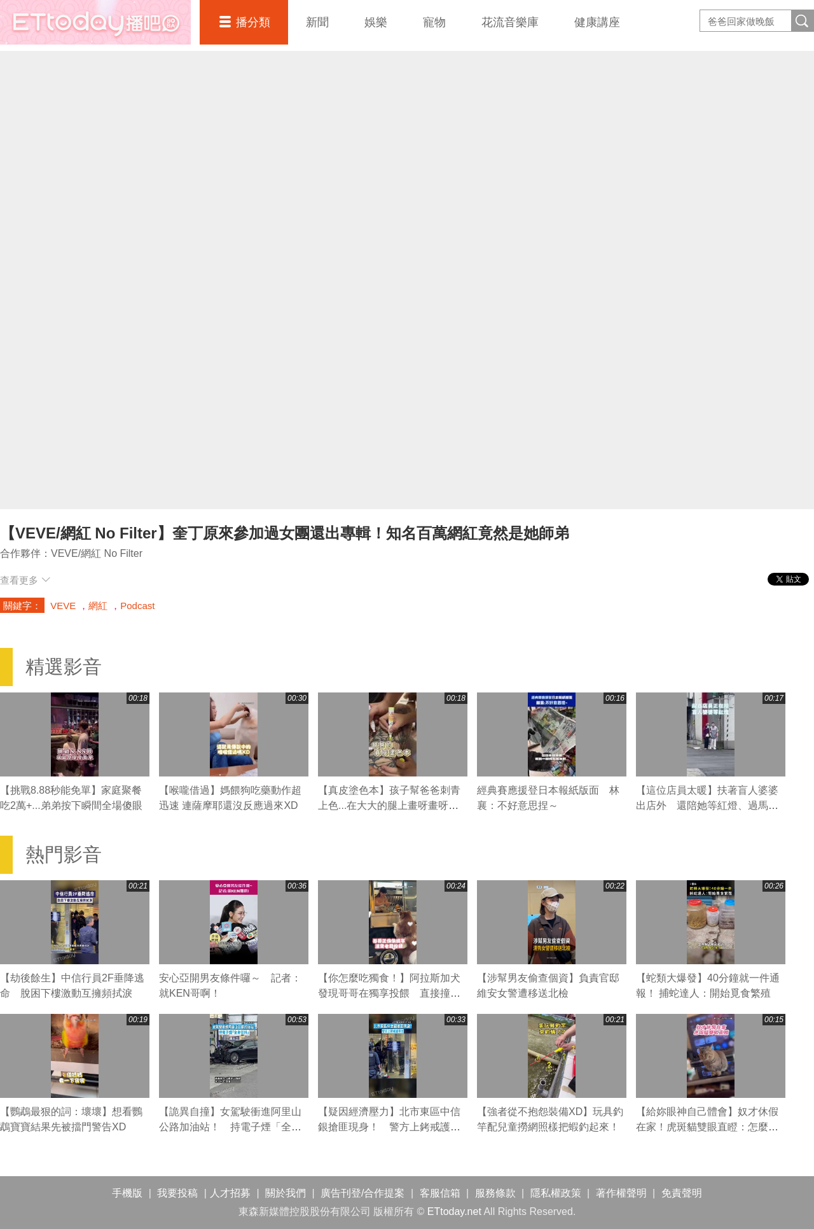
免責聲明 (681, 1193)
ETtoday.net (454, 1211)
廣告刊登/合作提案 (362, 1193)
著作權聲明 (621, 1193)
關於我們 (285, 1193)
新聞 (317, 22)
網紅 (97, 605)
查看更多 (25, 580)
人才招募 (230, 1193)
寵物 (434, 22)
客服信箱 (440, 1193)
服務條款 (495, 1193)
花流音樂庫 (510, 22)
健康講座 (597, 22)
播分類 (253, 22)
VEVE (63, 605)
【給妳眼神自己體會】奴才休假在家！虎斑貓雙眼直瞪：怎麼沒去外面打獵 (707, 1127)
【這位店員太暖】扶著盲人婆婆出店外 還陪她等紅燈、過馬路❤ (707, 805)
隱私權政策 (555, 1193)
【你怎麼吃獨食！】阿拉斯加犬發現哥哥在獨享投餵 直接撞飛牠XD (389, 993)
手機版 (127, 1193)
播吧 (95, 22)
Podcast (137, 605)
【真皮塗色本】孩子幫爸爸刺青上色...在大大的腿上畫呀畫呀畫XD (389, 805)
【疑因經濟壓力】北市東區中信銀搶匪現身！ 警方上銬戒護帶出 (389, 1127)
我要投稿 (177, 1193)
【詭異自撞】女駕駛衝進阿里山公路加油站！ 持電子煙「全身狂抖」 (230, 1127)
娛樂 (375, 22)
